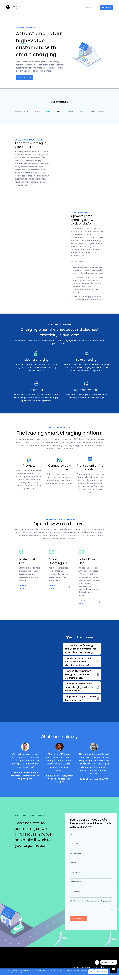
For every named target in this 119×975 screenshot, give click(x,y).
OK (91, 971)
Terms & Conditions (81, 967)
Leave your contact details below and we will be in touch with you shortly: (90, 823)
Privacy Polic (97, 967)
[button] (90, 7)
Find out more (22, 587)
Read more (102, 971)
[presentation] (18, 111)
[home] (44, 7)
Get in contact (24, 77)
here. (83, 255)
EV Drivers (106, 7)
